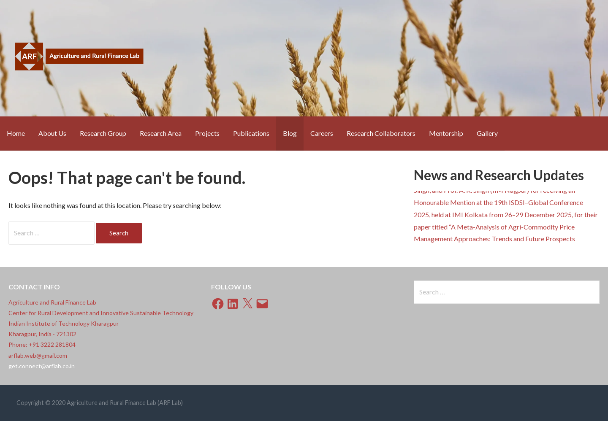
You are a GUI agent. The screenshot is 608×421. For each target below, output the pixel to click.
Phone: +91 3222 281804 (42, 344)
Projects (207, 133)
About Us (52, 133)
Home (16, 133)
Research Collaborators (381, 133)
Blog (290, 133)
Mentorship (446, 133)
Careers (321, 133)
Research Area (161, 133)
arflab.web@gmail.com (37, 355)
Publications (251, 133)
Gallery (487, 133)
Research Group (103, 133)
